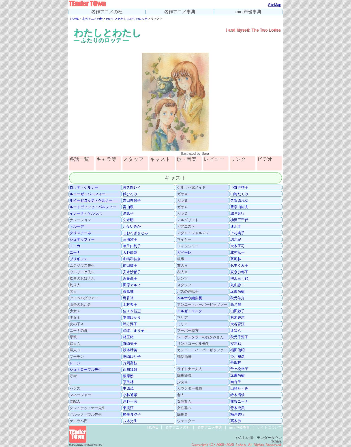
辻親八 (235, 330)
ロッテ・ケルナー (84, 187)
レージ (75, 363)
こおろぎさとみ (135, 233)
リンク (238, 159)
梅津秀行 (237, 414)
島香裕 (128, 298)
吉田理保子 (132, 200)
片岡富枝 (130, 363)
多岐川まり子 (133, 330)
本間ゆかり (132, 317)
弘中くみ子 (239, 265)
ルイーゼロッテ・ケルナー (91, 200)
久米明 (128, 220)
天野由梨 (130, 252)
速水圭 (235, 226)
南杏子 (235, 382)
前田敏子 (130, 265)
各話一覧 (79, 159)
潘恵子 (128, 213)
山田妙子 (237, 311)
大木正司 (237, 246)
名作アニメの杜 (106, 11)
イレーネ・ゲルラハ (86, 213)
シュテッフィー (82, 239)
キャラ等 (106, 159)
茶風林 (128, 291)
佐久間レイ (132, 187)
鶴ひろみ (130, 194)
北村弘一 (237, 252)
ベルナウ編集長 (189, 298)
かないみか (132, 226)
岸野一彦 (130, 401)
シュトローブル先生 (86, 369)
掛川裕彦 (237, 356)
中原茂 (128, 388)
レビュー (214, 159)
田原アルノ (132, 285)
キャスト (160, 159)
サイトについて (269, 427)
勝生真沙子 (132, 414)
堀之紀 (235, 239)
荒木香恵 (237, 317)
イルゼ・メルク (189, 311)
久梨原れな (239, 200)
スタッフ (133, 159)
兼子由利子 (132, 246)
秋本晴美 (130, 350)
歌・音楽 (187, 159)
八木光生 (130, 421)
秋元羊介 (237, 298)
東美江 (128, 408)
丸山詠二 (237, 285)
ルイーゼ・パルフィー (87, 194)
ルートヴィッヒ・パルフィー (93, 207)
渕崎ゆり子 (132, 356)
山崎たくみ (239, 194)
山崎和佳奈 (132, 259)
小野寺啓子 (239, 187)
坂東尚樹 (237, 291)
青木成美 (237, 408)
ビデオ (265, 159)
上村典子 (130, 304)
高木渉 (235, 421)
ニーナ (75, 252)
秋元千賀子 (239, 337)
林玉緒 (128, 337)
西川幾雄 (130, 369)
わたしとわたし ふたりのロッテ (127, 18)
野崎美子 (130, 343)
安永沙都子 (132, 272)
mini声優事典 (248, 11)
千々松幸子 (239, 369)
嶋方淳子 (130, 324)
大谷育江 (237, 324)
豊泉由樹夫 (239, 207)
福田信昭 (237, 350)
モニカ (75, 246)
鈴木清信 (237, 395)
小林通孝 (130, 395)
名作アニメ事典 (179, 11)
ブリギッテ (79, 259)
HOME (74, 18)
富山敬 (128, 207)
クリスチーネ (80, 233)
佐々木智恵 (132, 311)
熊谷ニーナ (239, 401)
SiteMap (274, 5)
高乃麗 (235, 304)
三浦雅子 (130, 239)
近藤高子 (130, 278)
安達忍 (235, 343)
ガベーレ (184, 252)
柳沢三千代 (239, 220)
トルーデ (77, 226)
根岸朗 (128, 376)
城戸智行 (237, 213)
